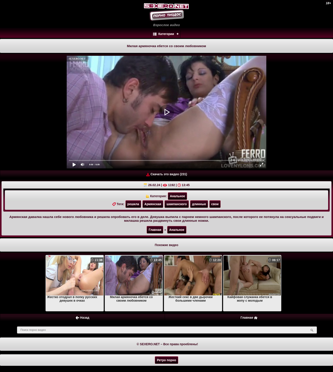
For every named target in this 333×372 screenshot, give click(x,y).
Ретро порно (166, 360)
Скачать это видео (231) (166, 174)
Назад (82, 318)
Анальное (177, 196)
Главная (155, 229)
